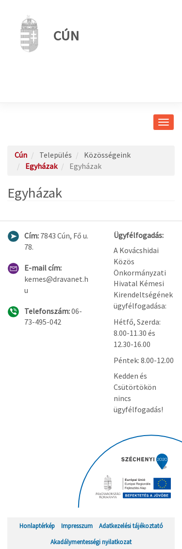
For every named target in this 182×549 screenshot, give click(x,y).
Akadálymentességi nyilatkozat (91, 542)
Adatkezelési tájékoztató (131, 526)
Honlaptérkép (37, 526)
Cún (47, 34)
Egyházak (41, 166)
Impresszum (77, 526)
